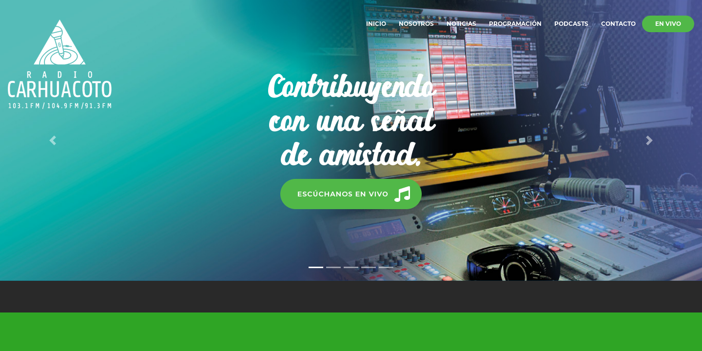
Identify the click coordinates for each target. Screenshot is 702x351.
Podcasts (571, 23)
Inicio (376, 23)
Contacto (618, 23)
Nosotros (416, 23)
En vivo (668, 23)
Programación (515, 23)
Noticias (461, 23)
